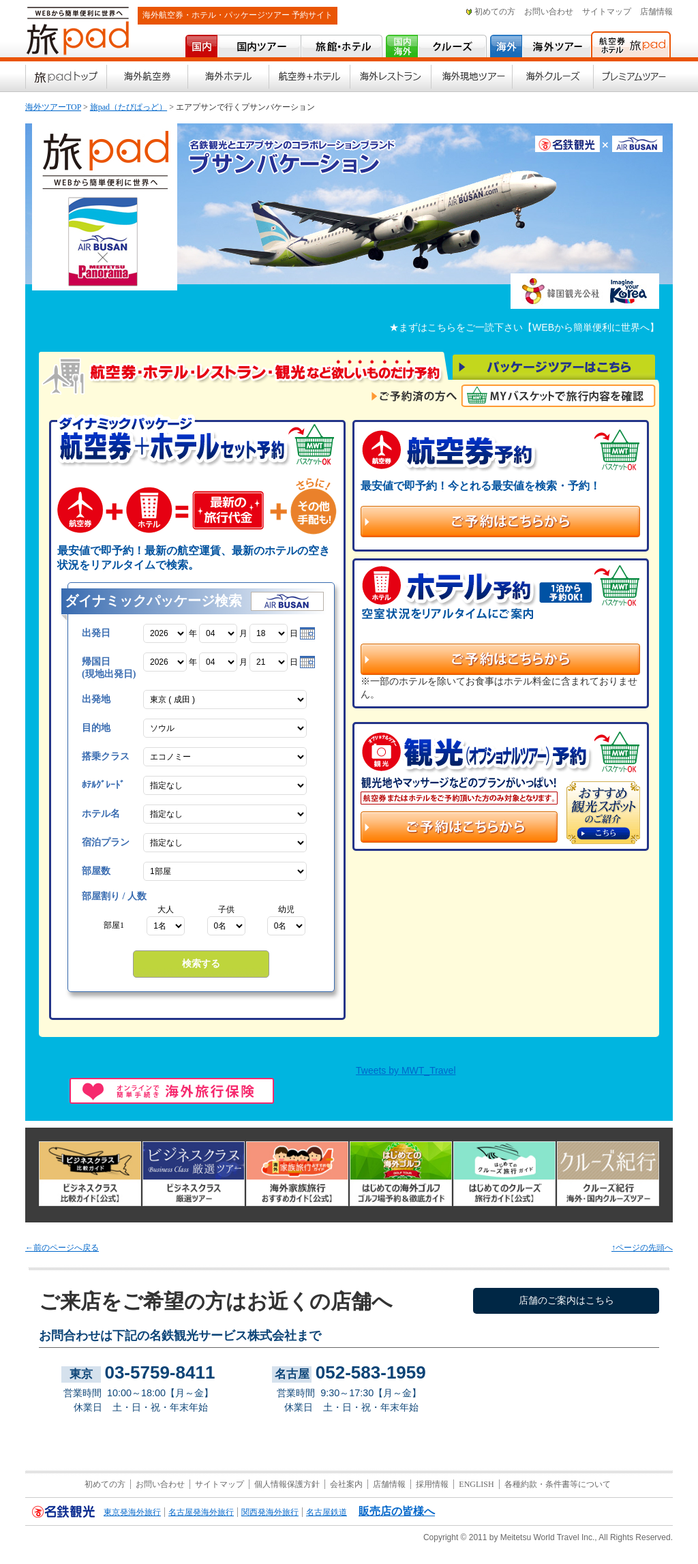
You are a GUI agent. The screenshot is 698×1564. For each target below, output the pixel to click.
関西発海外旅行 (270, 1512)
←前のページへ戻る (62, 1247)
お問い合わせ (548, 11)
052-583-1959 (371, 1372)
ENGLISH (476, 1484)
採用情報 (432, 1484)
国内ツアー (259, 46)
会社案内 (346, 1484)
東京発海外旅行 (132, 1512)
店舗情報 (656, 11)
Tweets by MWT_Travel (406, 1070)
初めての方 (494, 11)
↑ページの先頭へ (642, 1247)
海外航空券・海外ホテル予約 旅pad (631, 44)
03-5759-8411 (159, 1372)
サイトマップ (606, 11)
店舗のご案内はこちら (566, 1300)
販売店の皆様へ (397, 1511)
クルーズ (452, 46)
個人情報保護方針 (287, 1484)
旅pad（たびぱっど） (128, 107)
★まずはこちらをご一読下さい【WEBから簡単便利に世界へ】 (524, 327)
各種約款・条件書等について (557, 1484)
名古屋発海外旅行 (201, 1512)
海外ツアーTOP (53, 107)
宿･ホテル (341, 46)
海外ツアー (556, 46)
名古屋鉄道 (326, 1512)
